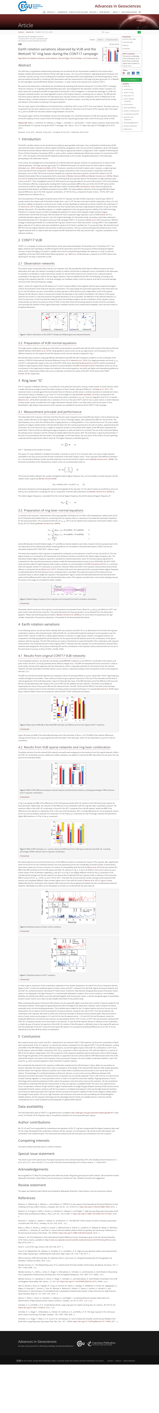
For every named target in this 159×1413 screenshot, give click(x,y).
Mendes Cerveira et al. (97, 176)
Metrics (100, 40)
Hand (103, 214)
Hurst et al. (25, 207)
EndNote (126, 49)
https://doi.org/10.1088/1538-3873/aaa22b (75, 1233)
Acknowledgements (131, 123)
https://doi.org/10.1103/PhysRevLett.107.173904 (92, 1321)
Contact (110, 1361)
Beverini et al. (24, 400)
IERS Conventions (83, 186)
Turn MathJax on (131, 80)
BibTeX (126, 45)
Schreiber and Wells (43, 168)
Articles (21, 32)
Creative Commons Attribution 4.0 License (88, 1361)
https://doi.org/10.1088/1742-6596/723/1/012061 (92, 1214)
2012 (25, 178)
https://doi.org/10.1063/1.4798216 (31, 1307)
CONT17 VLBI (128, 92)
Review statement (130, 126)
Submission (62, 12)
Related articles (112, 40)
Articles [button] (50, 12)
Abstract (127, 86)
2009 (33, 168)
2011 (107, 389)
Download (25, 603)
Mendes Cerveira (73, 176)
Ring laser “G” (129, 96)
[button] (103, 32)
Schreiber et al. (24, 168)
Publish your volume (78, 12)
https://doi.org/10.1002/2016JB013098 (94, 1207)
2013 (54, 168)
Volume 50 (30, 32)
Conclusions (128, 104)
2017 (33, 207)
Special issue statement (128, 118)
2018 (79, 254)
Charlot (21, 373)
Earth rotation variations (129, 100)
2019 (96, 363)
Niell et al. (72, 254)
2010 (92, 186)
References (128, 129)
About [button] (116, 12)
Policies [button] (93, 12)
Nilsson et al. (91, 220)
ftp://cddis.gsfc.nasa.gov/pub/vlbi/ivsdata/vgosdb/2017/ (93, 1113)
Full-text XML (128, 42)
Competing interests (131, 114)
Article (92, 40)
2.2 (27, 671)
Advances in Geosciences (118, 6)
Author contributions (131, 111)
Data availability (130, 108)
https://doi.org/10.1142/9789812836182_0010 (78, 1281)
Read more (127, 66)
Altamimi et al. (76, 360)
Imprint (118, 1361)
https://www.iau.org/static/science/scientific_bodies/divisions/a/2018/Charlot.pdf (76, 1240)
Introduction (128, 89)
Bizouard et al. (87, 363)
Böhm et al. (41, 351)
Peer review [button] (104, 12)
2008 (83, 176)
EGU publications (129, 12)
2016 (85, 360)
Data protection (129, 1361)
